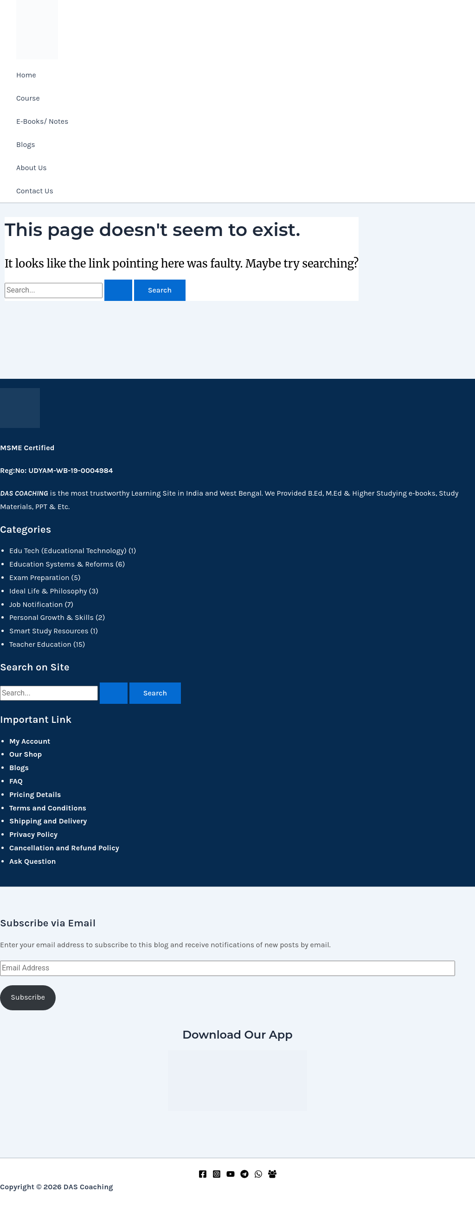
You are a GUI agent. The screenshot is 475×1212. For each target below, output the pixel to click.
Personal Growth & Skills (51, 616)
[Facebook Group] (272, 1175)
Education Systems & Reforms (61, 563)
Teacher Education (40, 643)
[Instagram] (216, 1175)
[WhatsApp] (258, 1175)
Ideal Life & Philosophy (48, 590)
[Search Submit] (118, 291)
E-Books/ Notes (42, 121)
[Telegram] (244, 1175)
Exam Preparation (39, 576)
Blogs (25, 144)
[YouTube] (230, 1175)
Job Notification (36, 603)
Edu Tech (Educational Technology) (68, 550)
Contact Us (34, 190)
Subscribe (28, 996)
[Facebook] (203, 1175)
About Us (31, 167)
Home (26, 74)
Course (28, 98)
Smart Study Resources (49, 629)
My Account (29, 740)
